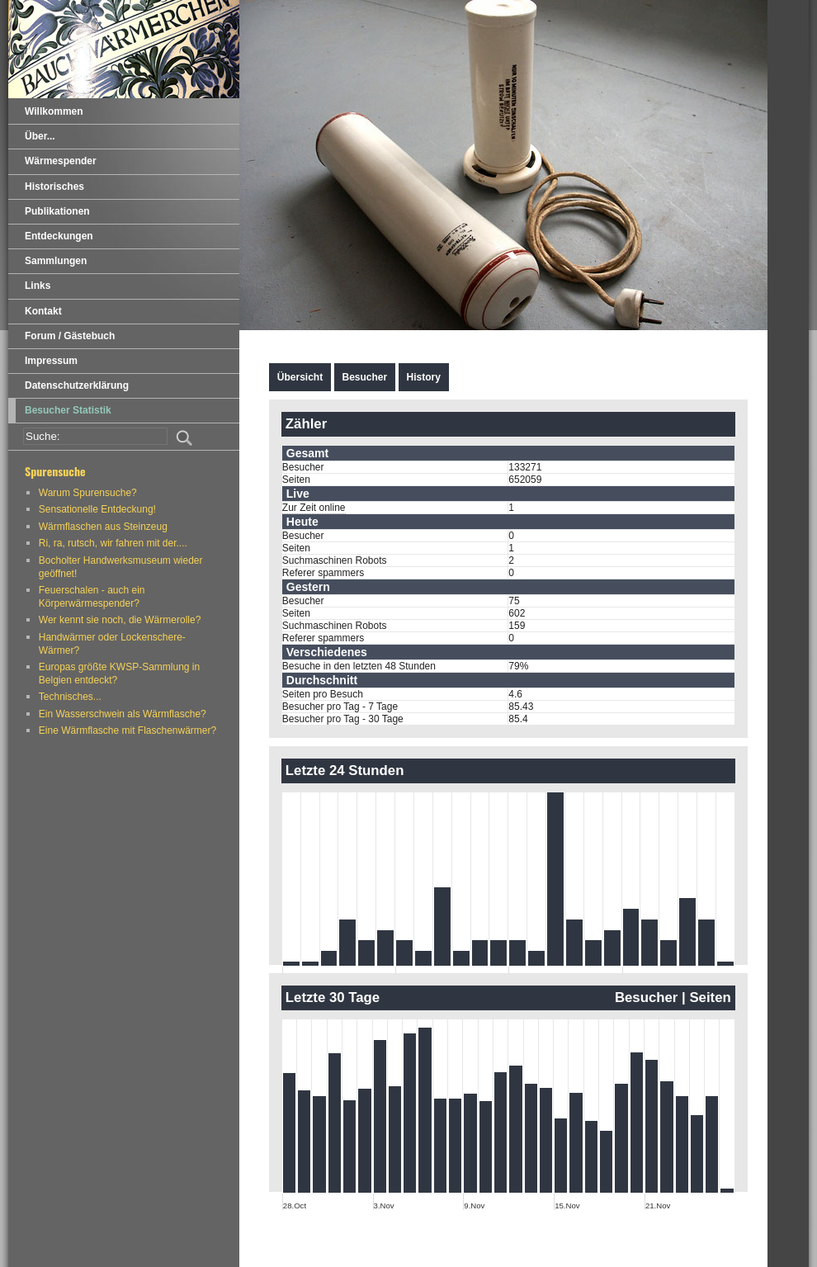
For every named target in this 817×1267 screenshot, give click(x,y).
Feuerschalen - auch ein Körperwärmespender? (92, 596)
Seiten (709, 997)
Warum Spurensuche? (88, 493)
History (424, 377)
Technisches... (70, 696)
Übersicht (300, 377)
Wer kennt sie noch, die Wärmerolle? (120, 620)
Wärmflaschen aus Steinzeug (103, 526)
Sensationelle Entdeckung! (97, 509)
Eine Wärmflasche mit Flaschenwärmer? (127, 730)
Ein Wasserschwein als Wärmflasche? (122, 714)
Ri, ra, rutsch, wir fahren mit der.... (113, 543)
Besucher (365, 377)
